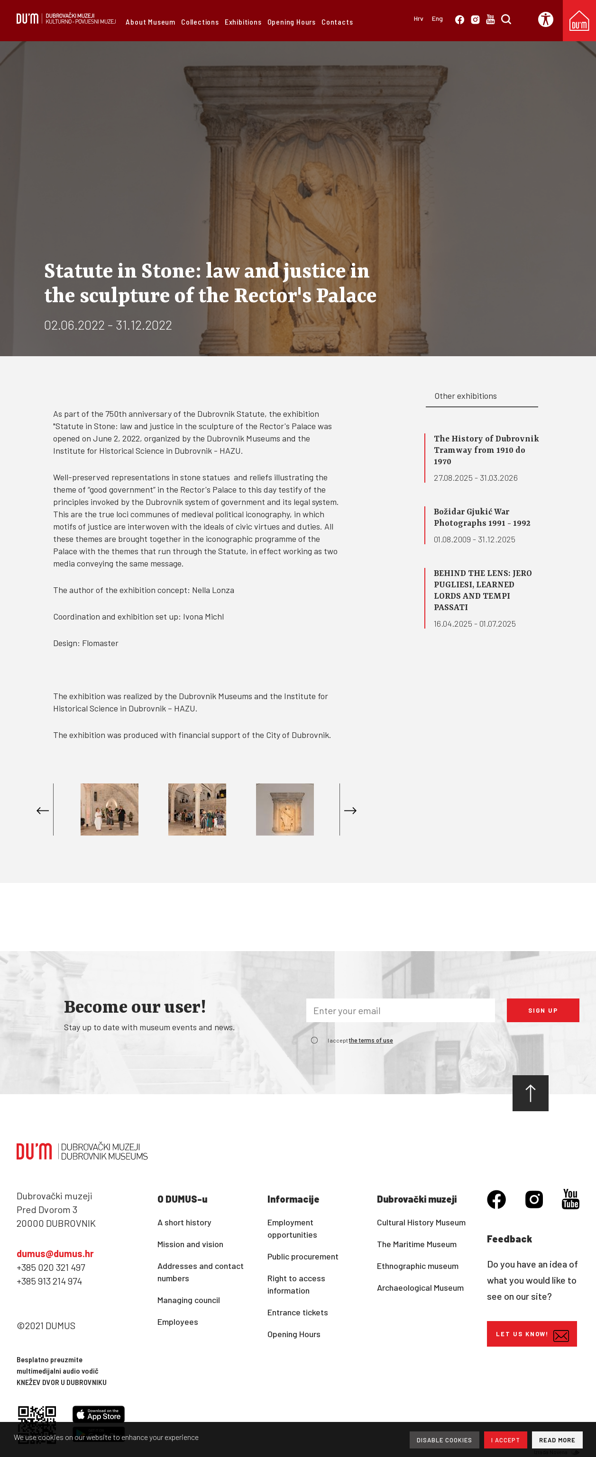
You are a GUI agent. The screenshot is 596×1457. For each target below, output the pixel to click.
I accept (360, 1040)
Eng (437, 18)
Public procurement (303, 1256)
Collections (200, 21)
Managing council (188, 1300)
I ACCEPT (505, 1440)
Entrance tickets (297, 1312)
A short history (184, 1222)
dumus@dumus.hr (55, 1253)
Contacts (337, 21)
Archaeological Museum (420, 1287)
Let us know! (532, 1336)
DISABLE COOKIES (444, 1440)
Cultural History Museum (421, 1222)
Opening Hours (291, 21)
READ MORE (557, 1440)
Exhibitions (243, 21)
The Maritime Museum (417, 1244)
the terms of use (371, 1040)
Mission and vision (190, 1244)
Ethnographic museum (417, 1265)
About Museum (150, 21)
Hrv (418, 18)
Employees (177, 1321)
